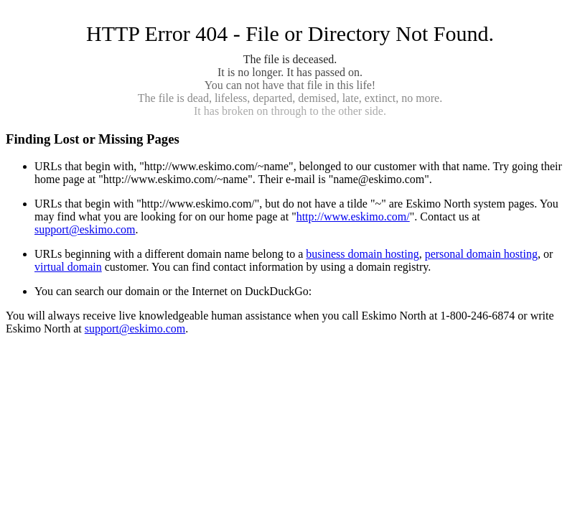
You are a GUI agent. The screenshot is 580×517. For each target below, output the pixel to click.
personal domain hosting (481, 254)
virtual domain (68, 267)
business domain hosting (362, 254)
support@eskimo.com (85, 229)
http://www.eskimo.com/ (353, 216)
